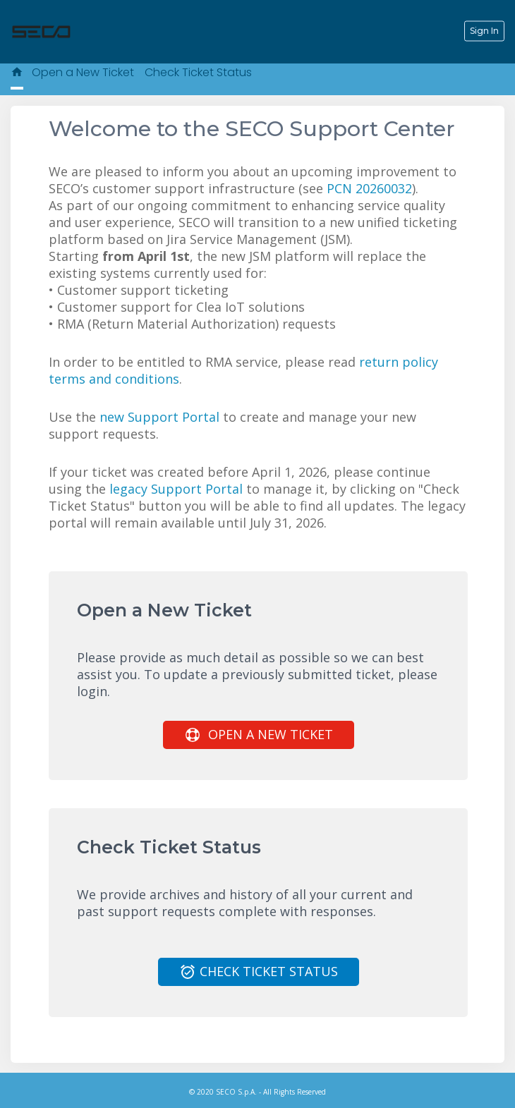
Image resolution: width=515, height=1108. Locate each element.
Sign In (484, 30)
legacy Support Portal (176, 488)
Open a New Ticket (83, 72)
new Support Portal (159, 416)
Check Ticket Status (198, 72)
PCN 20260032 (369, 188)
